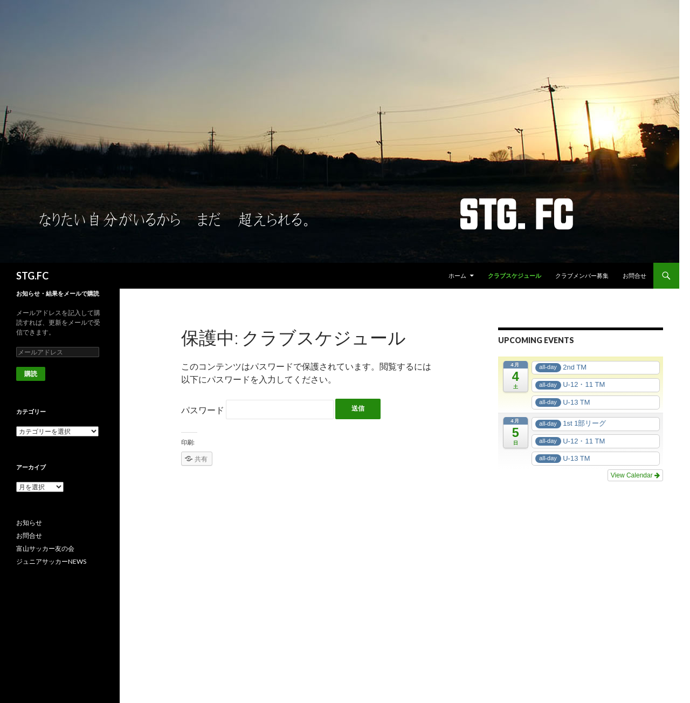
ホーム (457, 275)
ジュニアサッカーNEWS (51, 561)
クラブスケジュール (514, 275)
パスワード (257, 410)
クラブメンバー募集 (582, 275)
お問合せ (634, 275)
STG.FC (32, 276)
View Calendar (635, 475)
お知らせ (29, 522)
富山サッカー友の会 (45, 548)
